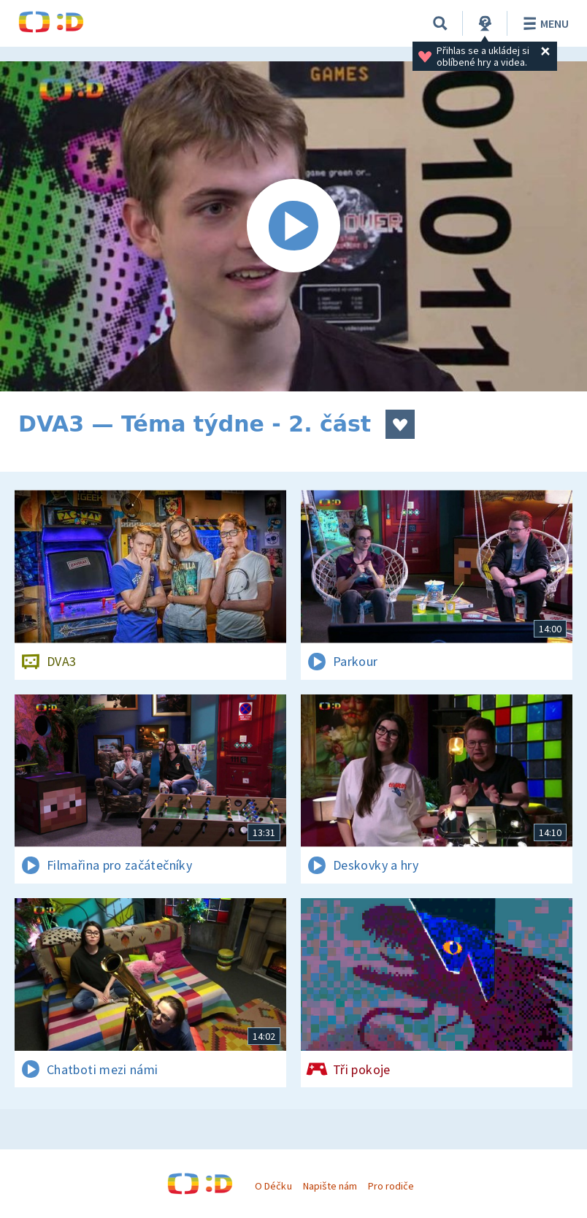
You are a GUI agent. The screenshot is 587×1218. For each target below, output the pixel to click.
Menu (543, 23)
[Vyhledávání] (440, 23)
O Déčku (273, 1185)
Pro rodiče (391, 1185)
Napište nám (330, 1185)
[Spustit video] (293, 226)
